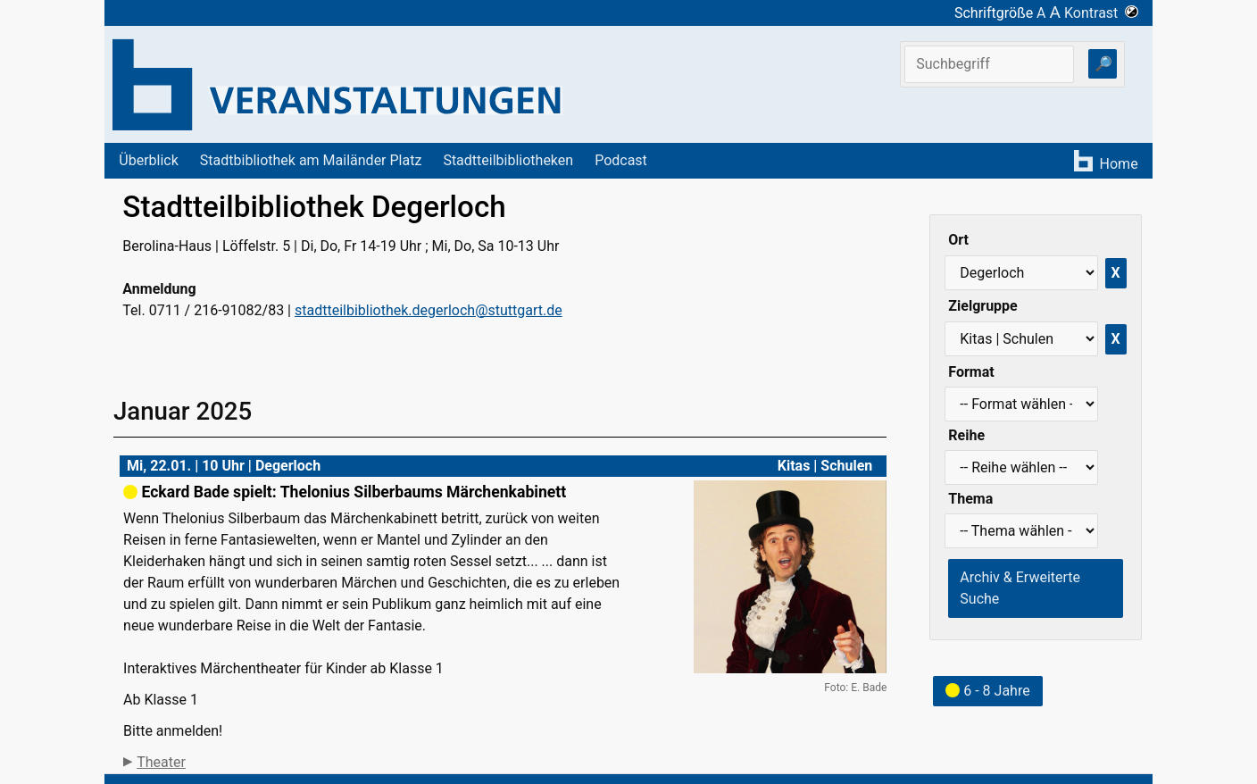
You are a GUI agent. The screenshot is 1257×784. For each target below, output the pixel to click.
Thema (970, 498)
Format (971, 371)
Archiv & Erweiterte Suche (1020, 588)
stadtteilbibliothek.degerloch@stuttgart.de (428, 310)
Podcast (621, 160)
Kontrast (1101, 12)
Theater (161, 762)
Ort (958, 239)
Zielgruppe (982, 305)
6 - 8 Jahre (987, 690)
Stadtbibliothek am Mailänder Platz (311, 160)
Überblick (149, 160)
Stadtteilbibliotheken (508, 160)
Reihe (966, 435)
